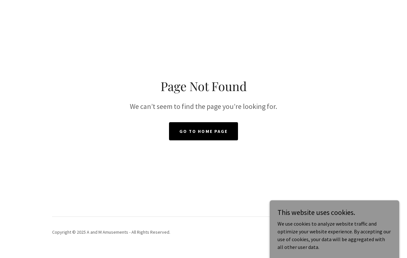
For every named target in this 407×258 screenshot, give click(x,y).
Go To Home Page (203, 131)
